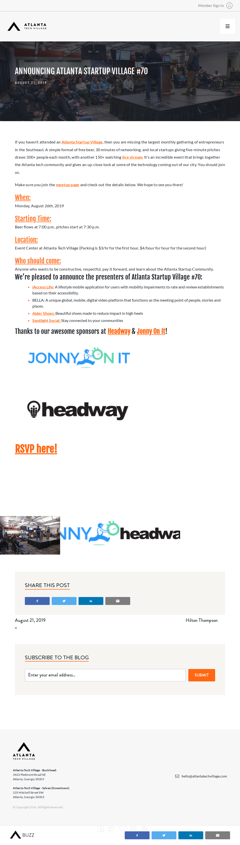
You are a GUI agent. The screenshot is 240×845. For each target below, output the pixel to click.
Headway (119, 331)
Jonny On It (151, 331)
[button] (227, 26)
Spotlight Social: (46, 320)
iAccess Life (42, 286)
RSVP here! (36, 449)
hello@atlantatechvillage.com (204, 776)
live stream (132, 157)
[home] (26, 26)
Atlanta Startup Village (82, 142)
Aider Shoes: (43, 313)
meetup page (68, 184)
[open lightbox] (30, 535)
